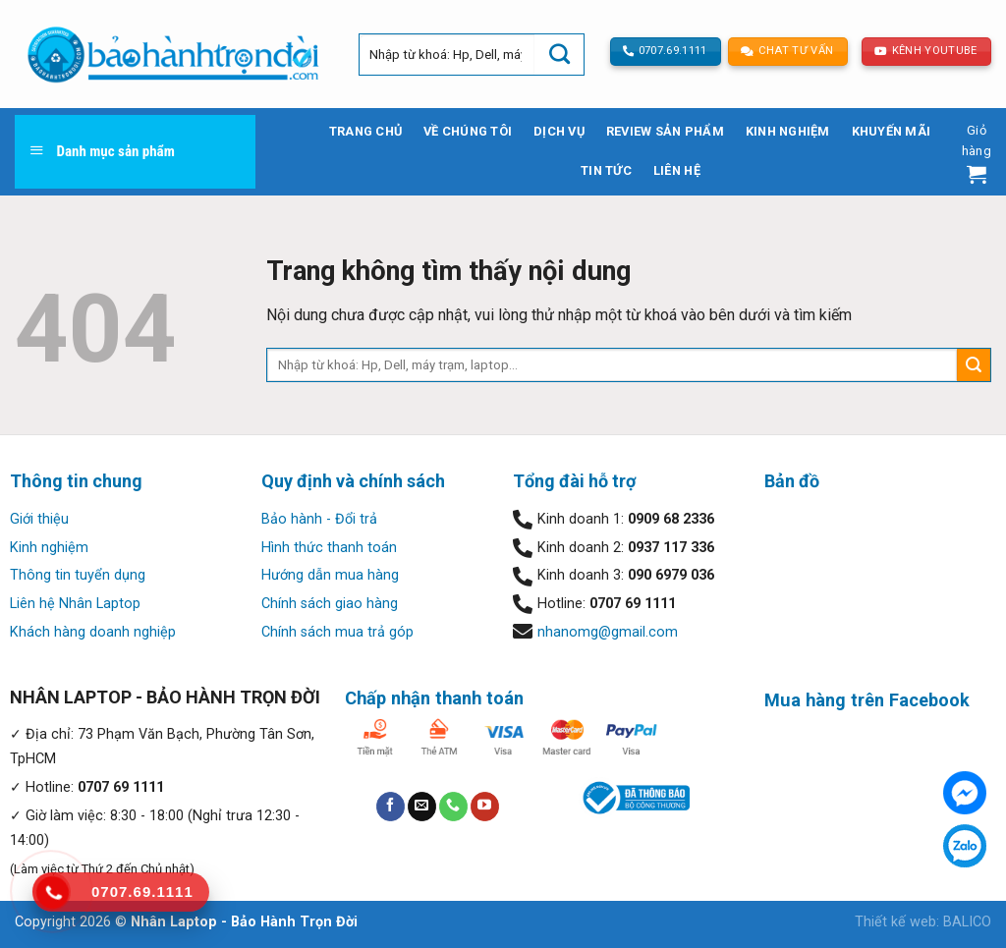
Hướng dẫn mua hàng (330, 575)
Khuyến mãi (891, 131)
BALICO (967, 922)
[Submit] (559, 54)
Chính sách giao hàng (329, 603)
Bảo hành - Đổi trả (319, 519)
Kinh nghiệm (788, 131)
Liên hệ (676, 170)
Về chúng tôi (467, 131)
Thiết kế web (895, 922)
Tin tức (606, 170)
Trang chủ (365, 131)
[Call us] (453, 806)
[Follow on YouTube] (485, 806)
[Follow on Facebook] (390, 806)
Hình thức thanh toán (329, 547)
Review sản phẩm (665, 131)
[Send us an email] (422, 806)
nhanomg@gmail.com (607, 632)
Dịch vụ (559, 131)
